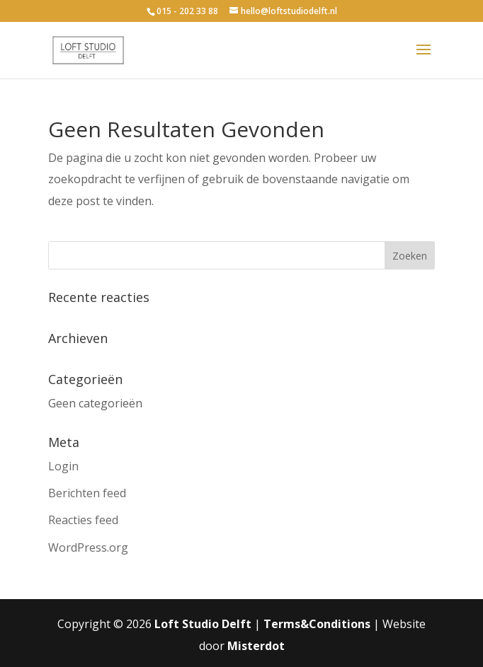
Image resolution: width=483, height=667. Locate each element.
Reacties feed (83, 520)
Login (63, 466)
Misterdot (256, 646)
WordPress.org (88, 547)
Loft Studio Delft (202, 624)
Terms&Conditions (316, 624)
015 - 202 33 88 (187, 11)
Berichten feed (87, 493)
